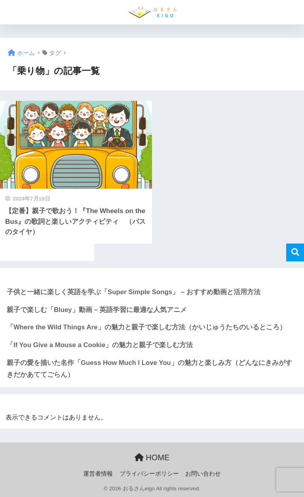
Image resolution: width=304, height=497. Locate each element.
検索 (295, 252)
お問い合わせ (203, 474)
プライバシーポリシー (149, 474)
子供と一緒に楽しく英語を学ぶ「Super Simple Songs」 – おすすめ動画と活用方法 (133, 292)
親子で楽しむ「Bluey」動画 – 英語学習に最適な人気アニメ (97, 310)
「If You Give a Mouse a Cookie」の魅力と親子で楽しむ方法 (100, 345)
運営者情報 (98, 474)
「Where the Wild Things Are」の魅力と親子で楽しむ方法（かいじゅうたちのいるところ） (146, 327)
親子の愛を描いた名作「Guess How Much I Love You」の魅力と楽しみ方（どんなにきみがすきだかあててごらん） (149, 369)
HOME (152, 457)
